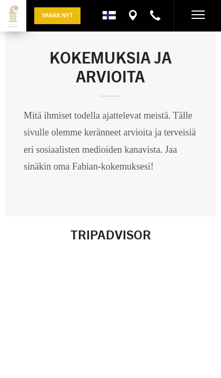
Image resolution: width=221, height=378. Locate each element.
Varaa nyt (57, 14)
